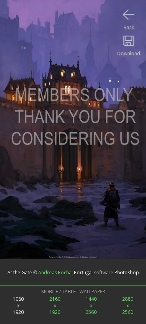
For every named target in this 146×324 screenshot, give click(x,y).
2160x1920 (54, 305)
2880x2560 (127, 305)
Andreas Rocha (55, 272)
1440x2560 (91, 305)
